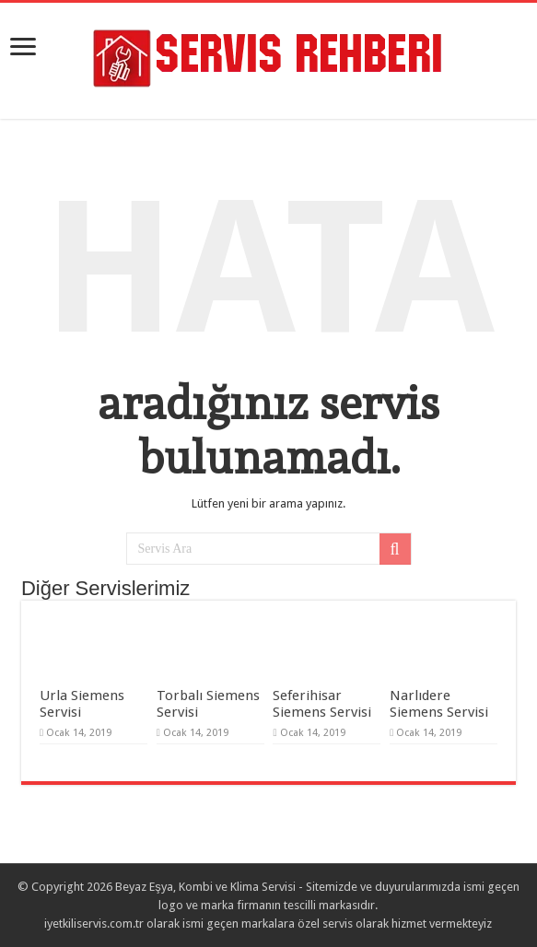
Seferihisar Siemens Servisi (322, 703)
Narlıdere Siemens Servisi (439, 703)
